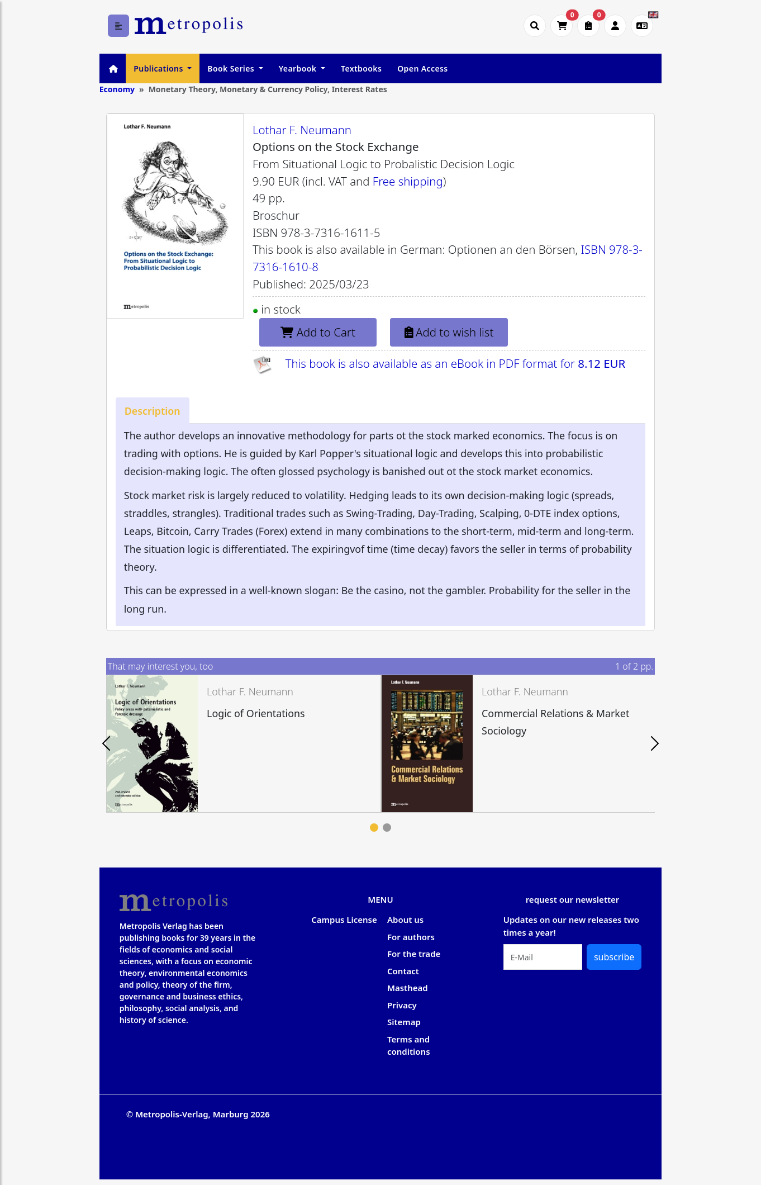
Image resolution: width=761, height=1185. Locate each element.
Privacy (402, 1005)
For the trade (413, 953)
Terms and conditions (408, 1046)
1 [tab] (374, 827)
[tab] (152, 410)
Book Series (231, 68)
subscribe (614, 957)
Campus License (344, 919)
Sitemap (404, 1021)
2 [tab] (387, 827)
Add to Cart (317, 332)
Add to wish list (449, 332)
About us (405, 919)
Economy (117, 89)
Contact (403, 971)
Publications (159, 68)
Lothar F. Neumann (302, 130)
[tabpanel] (243, 744)
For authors (411, 936)
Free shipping (408, 181)
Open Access (422, 68)
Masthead (407, 987)
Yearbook (299, 68)
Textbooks (361, 68)
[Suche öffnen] (535, 26)
